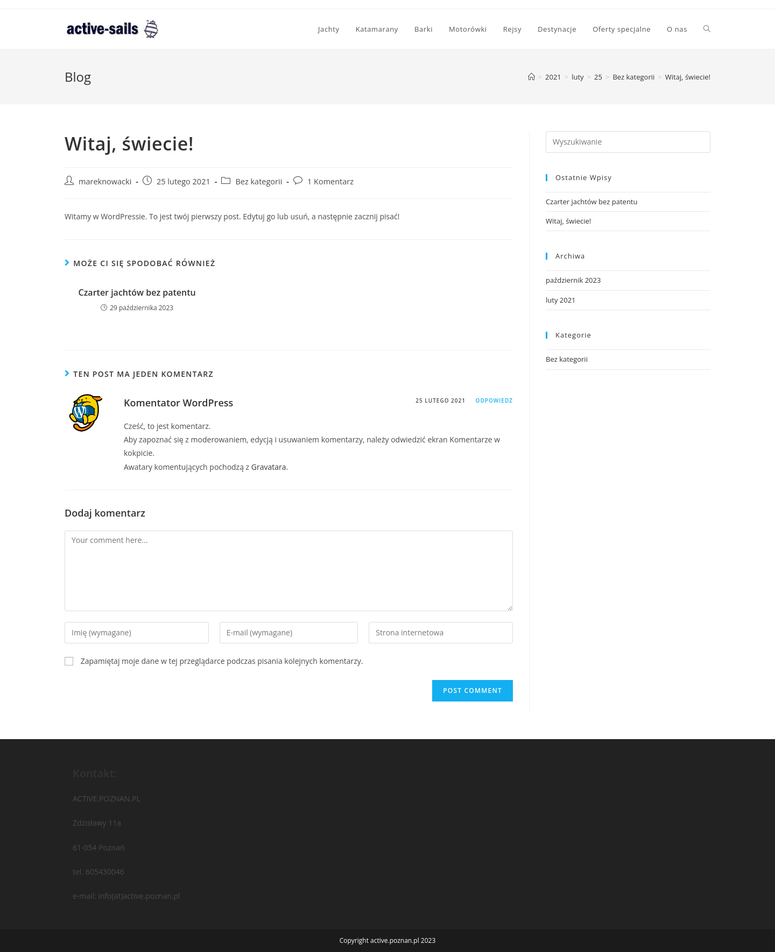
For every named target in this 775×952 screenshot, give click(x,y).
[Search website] (706, 29)
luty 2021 (561, 300)
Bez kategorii (258, 181)
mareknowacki (105, 181)
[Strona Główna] (531, 77)
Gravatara (268, 467)
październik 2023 (573, 280)
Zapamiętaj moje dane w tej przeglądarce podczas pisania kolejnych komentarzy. (222, 661)
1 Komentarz (330, 181)
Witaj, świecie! (568, 221)
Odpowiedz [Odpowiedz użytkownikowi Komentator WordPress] (494, 400)
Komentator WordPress (178, 402)
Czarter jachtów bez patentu (137, 292)
